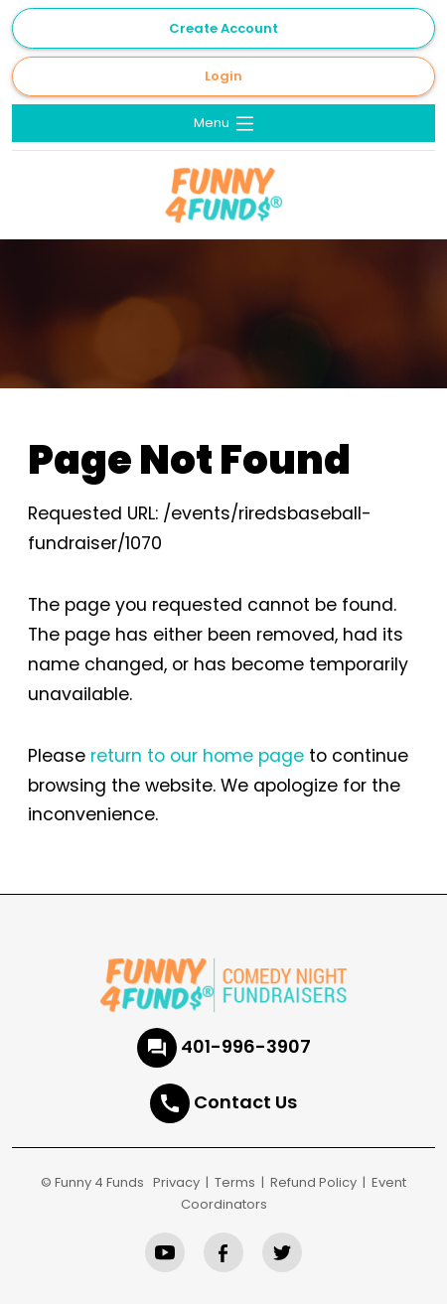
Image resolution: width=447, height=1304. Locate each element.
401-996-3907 (246, 1046)
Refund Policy (313, 1182)
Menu (225, 123)
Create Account (223, 28)
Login (223, 76)
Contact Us (245, 1101)
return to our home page (197, 756)
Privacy (176, 1182)
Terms (235, 1182)
